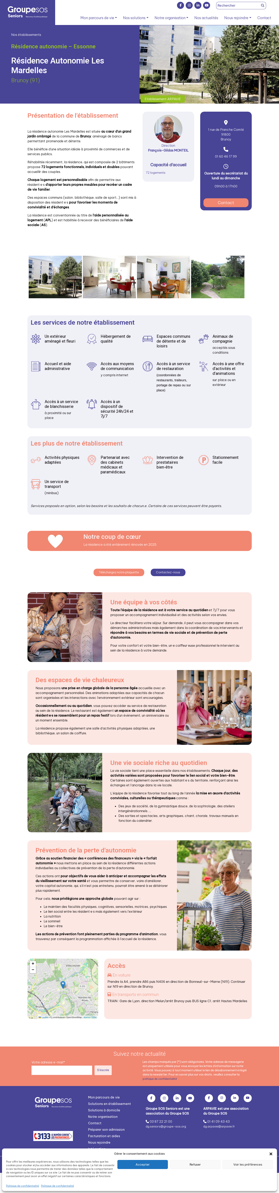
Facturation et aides (104, 1135)
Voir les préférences (247, 1164)
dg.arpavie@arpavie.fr (220, 1125)
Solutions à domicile (104, 1109)
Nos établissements (26, 35)
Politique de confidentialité (22, 1185)
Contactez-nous (170, 571)
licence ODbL (90, 1016)
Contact (264, 18)
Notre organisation (170, 18)
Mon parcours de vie (97, 18)
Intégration (96, 1147)
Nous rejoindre (236, 18)
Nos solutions (134, 18)
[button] (271, 1154)
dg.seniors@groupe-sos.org (167, 1125)
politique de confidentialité (161, 1077)
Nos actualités (206, 18)
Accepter (143, 1164)
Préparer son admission (106, 1128)
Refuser (195, 1164)
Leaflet (43, 1016)
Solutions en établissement (109, 1102)
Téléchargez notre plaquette (118, 571)
